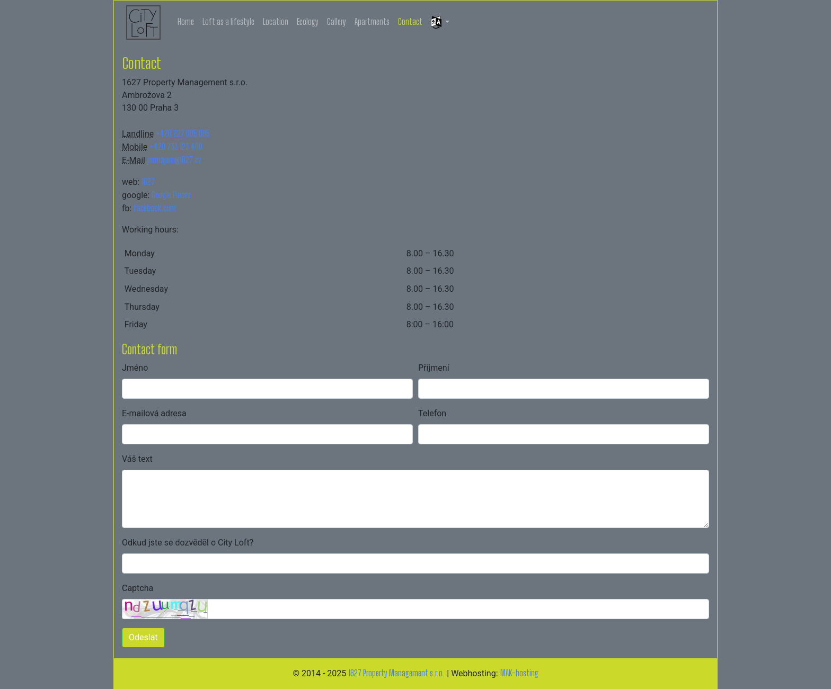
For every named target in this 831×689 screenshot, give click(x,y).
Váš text (137, 459)
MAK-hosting (519, 673)
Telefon (432, 413)
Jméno (135, 368)
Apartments (372, 21)
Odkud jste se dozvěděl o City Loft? (187, 543)
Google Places (171, 195)
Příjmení (433, 368)
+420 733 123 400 (175, 146)
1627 (148, 181)
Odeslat (143, 637)
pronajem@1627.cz (174, 160)
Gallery (336, 21)
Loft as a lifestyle (228, 21)
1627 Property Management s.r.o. (396, 673)
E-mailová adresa (154, 413)
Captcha (137, 588)
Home (186, 21)
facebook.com (155, 208)
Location (275, 21)
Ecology (308, 21)
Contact (410, 21)
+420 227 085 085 (183, 133)
